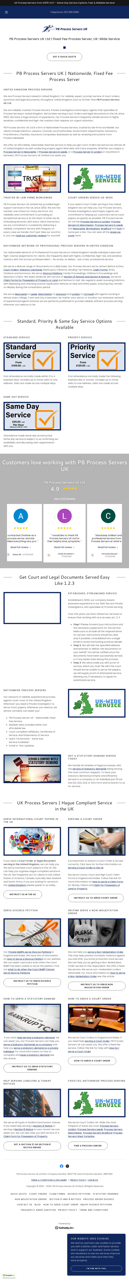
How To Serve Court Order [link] (60, 1255)
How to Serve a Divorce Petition (25, 1010)
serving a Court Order (97, 1092)
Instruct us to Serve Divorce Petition (27, 1033)
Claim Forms (100, 321)
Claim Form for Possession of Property (25, 1187)
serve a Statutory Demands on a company (27, 1095)
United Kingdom (17, 936)
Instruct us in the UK (19, 946)
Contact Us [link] (24, 1255)
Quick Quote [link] (18, 1245)
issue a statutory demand (35, 1106)
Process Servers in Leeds (53, 203)
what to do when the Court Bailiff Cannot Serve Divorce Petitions (29, 1022)
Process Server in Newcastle (19, 203)
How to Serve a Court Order (89, 1112)
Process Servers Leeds (90, 1180)
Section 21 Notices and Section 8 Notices (87, 328)
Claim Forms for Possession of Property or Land (30, 331)
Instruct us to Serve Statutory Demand (28, 1119)
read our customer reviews (31, 286)
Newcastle (79, 279)
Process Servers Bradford (97, 1184)
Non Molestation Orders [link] (31, 1250)
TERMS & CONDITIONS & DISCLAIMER (49, 1231)
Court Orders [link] (38, 1245)
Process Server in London (87, 203)
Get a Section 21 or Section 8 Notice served (27, 1197)
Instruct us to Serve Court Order (92, 949)
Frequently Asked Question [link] (38, 1261)
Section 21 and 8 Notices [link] (65, 1250)
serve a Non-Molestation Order (105, 1003)
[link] (64, 29)
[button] (8, 12)
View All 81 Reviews (64, 549)
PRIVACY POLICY (78, 1231)
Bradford (106, 279)
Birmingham (93, 279)
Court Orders (11, 321)
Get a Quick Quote (61, 108)
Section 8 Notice (23, 1180)
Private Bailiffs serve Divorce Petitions (29, 1003)
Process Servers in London (95, 273)
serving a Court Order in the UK (86, 918)
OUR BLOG (93, 1231)
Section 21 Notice (42, 1177)
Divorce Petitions (52, 324)
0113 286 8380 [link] (71, 12)
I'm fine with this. (88, 1268)
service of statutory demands (89, 820)
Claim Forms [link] (57, 1245)
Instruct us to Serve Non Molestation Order (90, 1037)
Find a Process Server (85, 1197)
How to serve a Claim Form (107, 932)
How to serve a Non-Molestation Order (96, 1025)
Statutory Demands (31, 321)
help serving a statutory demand (36, 1088)
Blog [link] (38, 1255)
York (119, 279)
